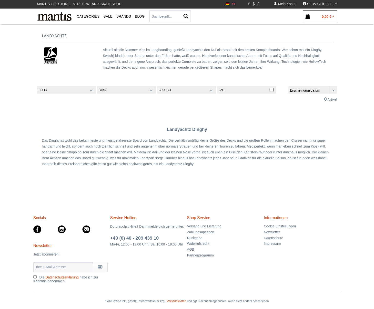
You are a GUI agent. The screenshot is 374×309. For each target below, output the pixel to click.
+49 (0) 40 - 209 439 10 (134, 238)
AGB (190, 249)
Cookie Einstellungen (280, 226)
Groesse (165, 89)
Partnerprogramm (200, 255)
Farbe (103, 89)
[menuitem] (284, 4)
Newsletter (272, 232)
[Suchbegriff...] (170, 16)
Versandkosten (176, 301)
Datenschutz (273, 238)
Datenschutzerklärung (62, 277)
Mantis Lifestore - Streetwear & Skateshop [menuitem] (79, 4)
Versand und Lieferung (204, 226)
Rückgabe (194, 238)
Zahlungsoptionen (200, 232)
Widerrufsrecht (198, 243)
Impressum (272, 243)
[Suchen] (186, 16)
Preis (43, 89)
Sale (222, 89)
